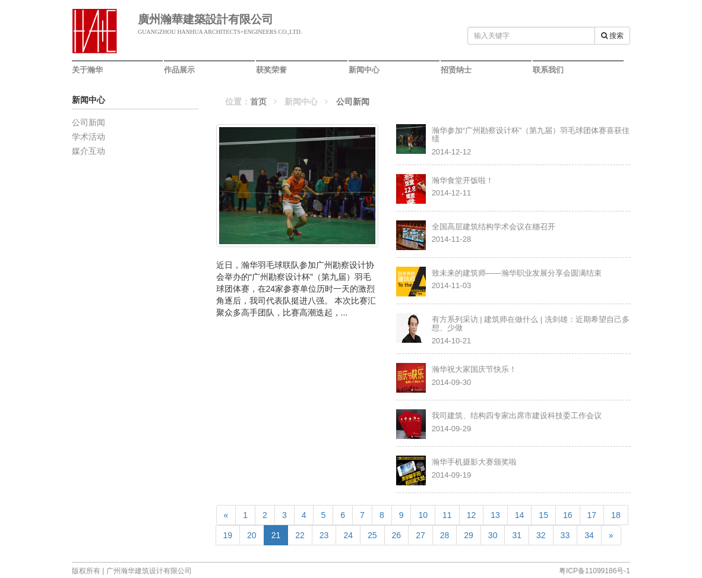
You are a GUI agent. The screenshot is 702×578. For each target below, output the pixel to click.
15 (543, 515)
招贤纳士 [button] (456, 69)
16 (568, 515)
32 (541, 535)
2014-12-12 (531, 141)
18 (616, 515)
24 (348, 535)
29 (468, 535)
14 (519, 515)
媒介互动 (88, 151)
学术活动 (88, 136)
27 (420, 535)
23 (324, 535)
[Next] (611, 535)
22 (300, 535)
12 (471, 515)
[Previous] (226, 515)
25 (372, 535)
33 (565, 535)
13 (495, 515)
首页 (258, 101)
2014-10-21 (531, 330)
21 (280, 534)
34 (589, 535)
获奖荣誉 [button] (271, 69)
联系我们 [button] (548, 69)
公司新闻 (88, 122)
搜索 (612, 35)
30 (493, 535)
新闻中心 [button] (364, 69)
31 (516, 535)
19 (228, 535)
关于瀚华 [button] (87, 69)
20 (252, 535)
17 (592, 515)
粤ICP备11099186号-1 (594, 571)
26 (396, 535)
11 (447, 515)
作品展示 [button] (179, 69)
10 (423, 515)
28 (445, 535)
